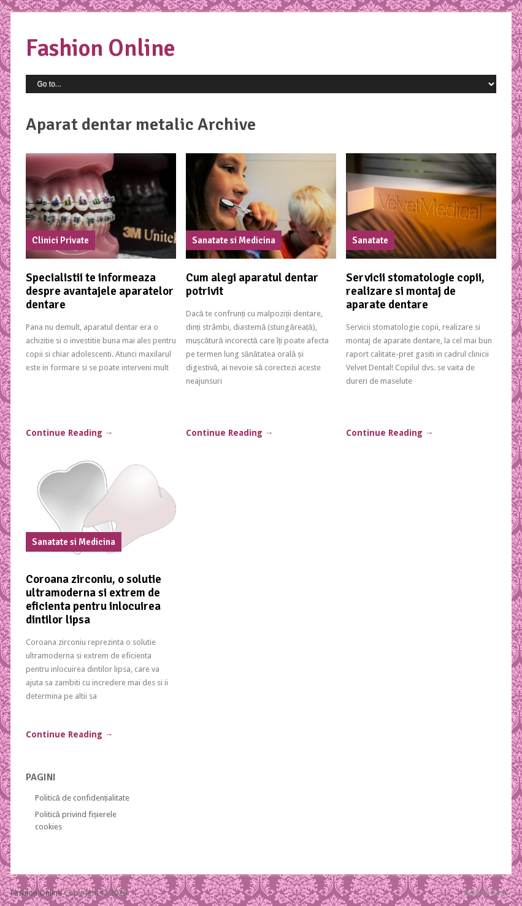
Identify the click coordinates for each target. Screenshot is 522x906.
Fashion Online (100, 48)
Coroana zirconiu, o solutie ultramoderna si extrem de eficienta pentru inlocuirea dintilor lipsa (93, 599)
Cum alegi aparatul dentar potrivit (252, 284)
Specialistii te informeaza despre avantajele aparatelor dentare (100, 291)
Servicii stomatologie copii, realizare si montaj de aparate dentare (415, 291)
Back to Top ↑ (488, 892)
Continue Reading (69, 433)
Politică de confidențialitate (82, 797)
